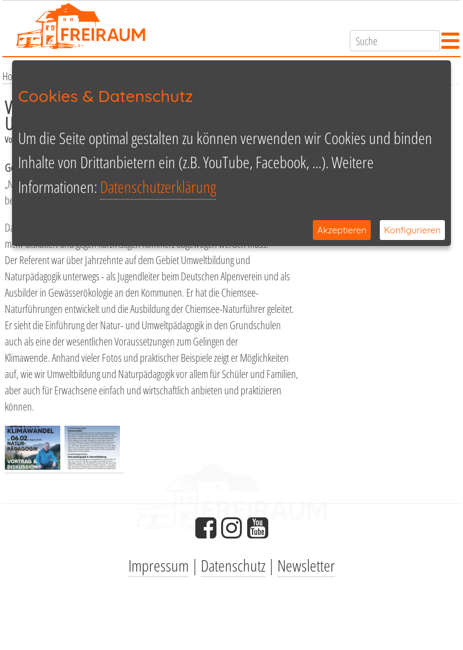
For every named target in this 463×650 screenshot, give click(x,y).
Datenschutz (233, 565)
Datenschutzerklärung (158, 186)
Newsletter (306, 565)
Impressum (158, 565)
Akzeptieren (342, 230)
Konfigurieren (412, 230)
